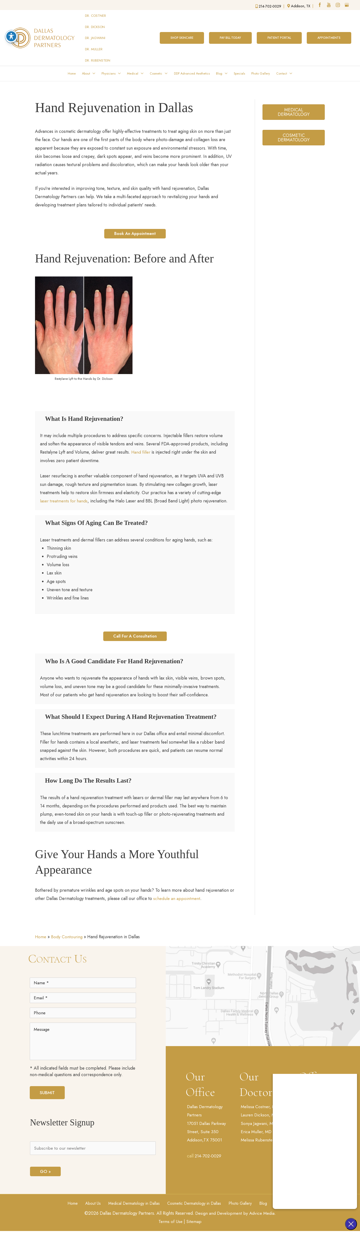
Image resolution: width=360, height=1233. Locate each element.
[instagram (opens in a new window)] (338, 6)
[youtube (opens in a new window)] (329, 6)
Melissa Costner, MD (261, 1098)
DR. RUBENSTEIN (97, 41)
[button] (180, 28)
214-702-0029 (209, 1148)
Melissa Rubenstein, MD (264, 1132)
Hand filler (162, 433)
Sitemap (194, 1220)
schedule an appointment (185, 889)
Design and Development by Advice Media (235, 1212)
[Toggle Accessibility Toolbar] (11, 36)
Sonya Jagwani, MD (259, 1115)
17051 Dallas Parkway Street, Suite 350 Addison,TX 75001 (207, 1123)
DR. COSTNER (95, 14)
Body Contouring (68, 928)
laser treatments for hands (65, 482)
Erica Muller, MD (257, 1123)
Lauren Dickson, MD (260, 1107)
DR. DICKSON (95, 21)
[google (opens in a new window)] (347, 6)
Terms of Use (170, 1220)
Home (41, 928)
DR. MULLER (94, 34)
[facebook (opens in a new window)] (320, 6)
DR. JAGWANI (95, 28)
